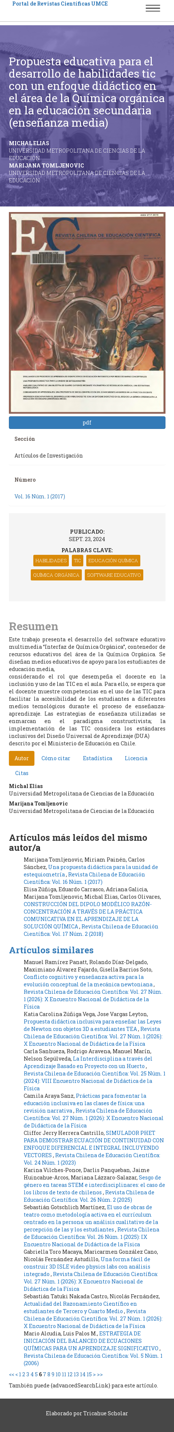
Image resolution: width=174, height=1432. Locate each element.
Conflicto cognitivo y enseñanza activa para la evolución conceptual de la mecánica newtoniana (89, 980)
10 (58, 1374)
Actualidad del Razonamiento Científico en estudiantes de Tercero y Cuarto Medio (80, 1307)
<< (11, 1374)
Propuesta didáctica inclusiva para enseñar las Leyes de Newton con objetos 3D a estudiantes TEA (92, 1025)
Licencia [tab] (136, 758)
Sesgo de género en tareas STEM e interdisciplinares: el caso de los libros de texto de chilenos (94, 1185)
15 (89, 1374)
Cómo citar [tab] (55, 758)
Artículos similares (51, 950)
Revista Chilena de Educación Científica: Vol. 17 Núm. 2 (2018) (91, 930)
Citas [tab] (22, 773)
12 (70, 1374)
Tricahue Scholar (105, 1413)
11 (64, 1374)
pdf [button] (87, 422)
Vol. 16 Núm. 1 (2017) (39, 496)
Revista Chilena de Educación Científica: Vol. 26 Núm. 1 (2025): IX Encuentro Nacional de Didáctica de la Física (91, 1237)
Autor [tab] (21, 758)
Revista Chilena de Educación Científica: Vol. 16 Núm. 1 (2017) (84, 878)
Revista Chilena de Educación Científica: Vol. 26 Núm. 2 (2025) (89, 1196)
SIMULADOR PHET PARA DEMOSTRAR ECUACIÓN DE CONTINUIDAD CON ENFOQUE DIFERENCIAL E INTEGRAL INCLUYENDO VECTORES (94, 1144)
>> (100, 1374)
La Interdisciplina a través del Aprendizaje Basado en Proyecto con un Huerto (88, 1062)
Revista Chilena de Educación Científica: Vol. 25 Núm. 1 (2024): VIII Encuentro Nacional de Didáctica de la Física (94, 1081)
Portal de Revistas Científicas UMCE (60, 3)
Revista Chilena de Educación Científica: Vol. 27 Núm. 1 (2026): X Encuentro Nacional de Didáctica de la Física (93, 999)
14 (83, 1374)
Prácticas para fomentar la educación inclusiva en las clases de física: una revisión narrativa (85, 1103)
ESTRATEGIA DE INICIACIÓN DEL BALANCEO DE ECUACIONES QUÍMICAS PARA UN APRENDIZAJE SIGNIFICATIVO (92, 1341)
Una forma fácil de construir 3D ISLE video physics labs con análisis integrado (87, 1267)
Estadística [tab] (97, 758)
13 (76, 1374)
